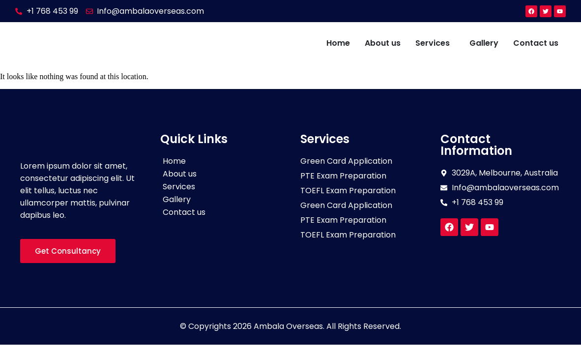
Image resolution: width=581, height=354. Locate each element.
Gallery (483, 43)
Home (338, 43)
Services (432, 43)
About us (383, 43)
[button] (435, 43)
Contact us (535, 43)
